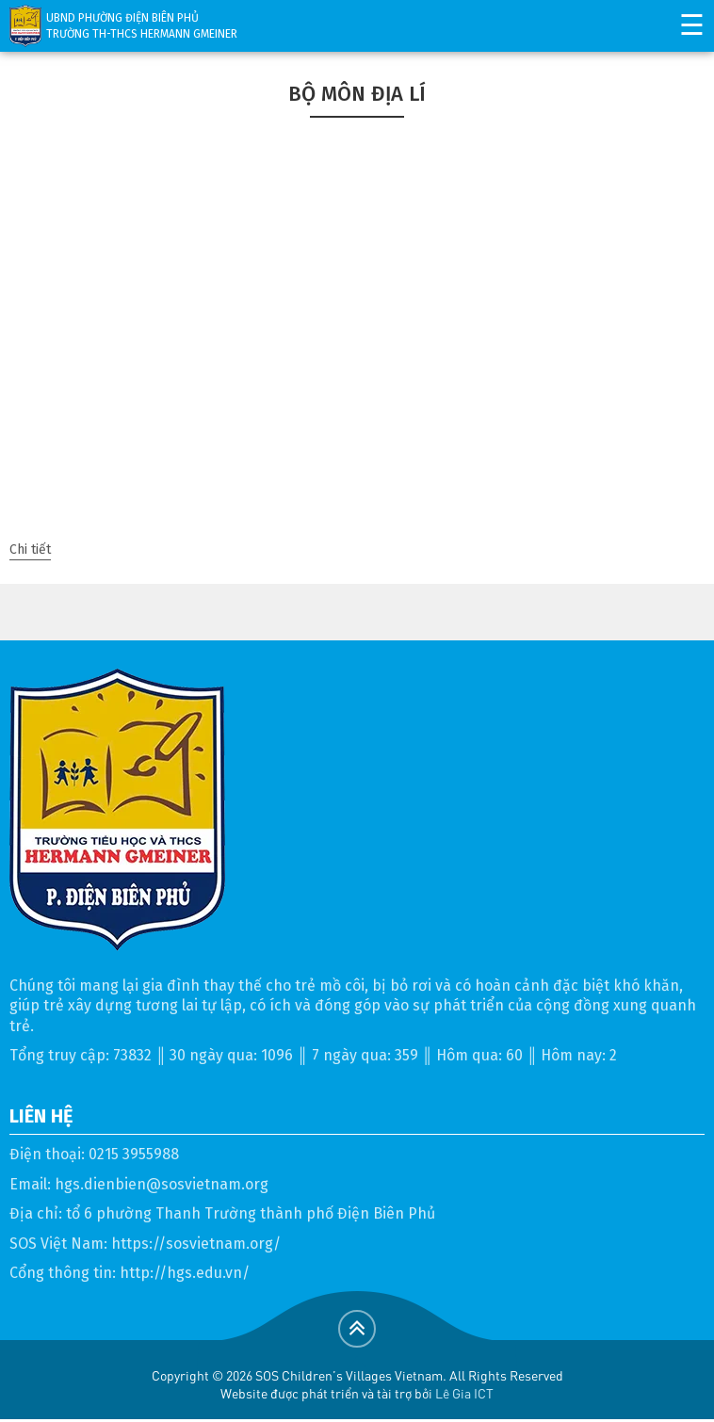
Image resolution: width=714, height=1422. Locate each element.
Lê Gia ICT (464, 1392)
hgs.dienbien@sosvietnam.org (161, 1184)
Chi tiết (30, 549)
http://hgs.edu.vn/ (185, 1273)
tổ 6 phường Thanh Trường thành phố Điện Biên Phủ (250, 1213)
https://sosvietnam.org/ (196, 1243)
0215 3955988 (134, 1154)
